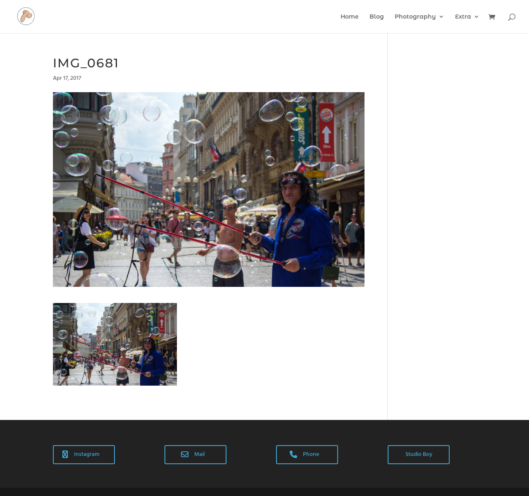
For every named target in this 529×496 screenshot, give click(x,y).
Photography (415, 17)
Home (350, 17)
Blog (376, 17)
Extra (463, 17)
